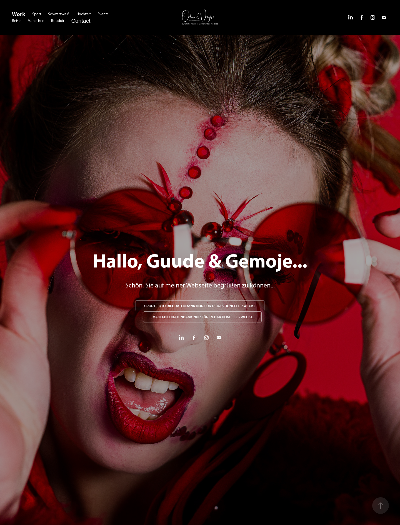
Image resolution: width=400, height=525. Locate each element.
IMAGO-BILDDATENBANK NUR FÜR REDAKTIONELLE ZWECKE (202, 317)
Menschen (36, 20)
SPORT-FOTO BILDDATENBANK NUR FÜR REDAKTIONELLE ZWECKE (200, 306)
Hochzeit (83, 14)
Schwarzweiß (58, 14)
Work (18, 14)
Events (103, 14)
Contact (81, 21)
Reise (16, 20)
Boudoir (57, 20)
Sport (36, 14)
